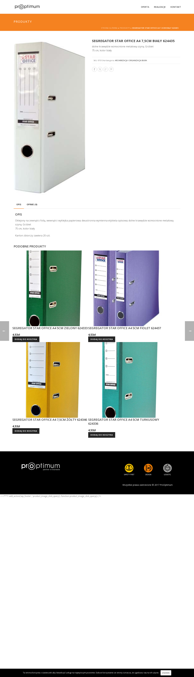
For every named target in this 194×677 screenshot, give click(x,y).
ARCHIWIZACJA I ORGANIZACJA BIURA (131, 60)
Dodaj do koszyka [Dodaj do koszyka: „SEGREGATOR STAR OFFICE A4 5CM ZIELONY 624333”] (26, 339)
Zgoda (166, 673)
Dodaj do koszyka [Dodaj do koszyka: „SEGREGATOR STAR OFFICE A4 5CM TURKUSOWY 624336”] (101, 434)
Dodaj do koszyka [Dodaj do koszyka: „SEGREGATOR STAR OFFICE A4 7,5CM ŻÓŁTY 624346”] (26, 431)
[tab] (19, 204)
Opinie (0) (32, 204)
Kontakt (176, 6)
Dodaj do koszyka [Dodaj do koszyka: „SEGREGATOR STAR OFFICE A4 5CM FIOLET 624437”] (101, 339)
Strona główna (109, 28)
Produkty (125, 28)
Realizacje (160, 6)
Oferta (145, 6)
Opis (18, 204)
